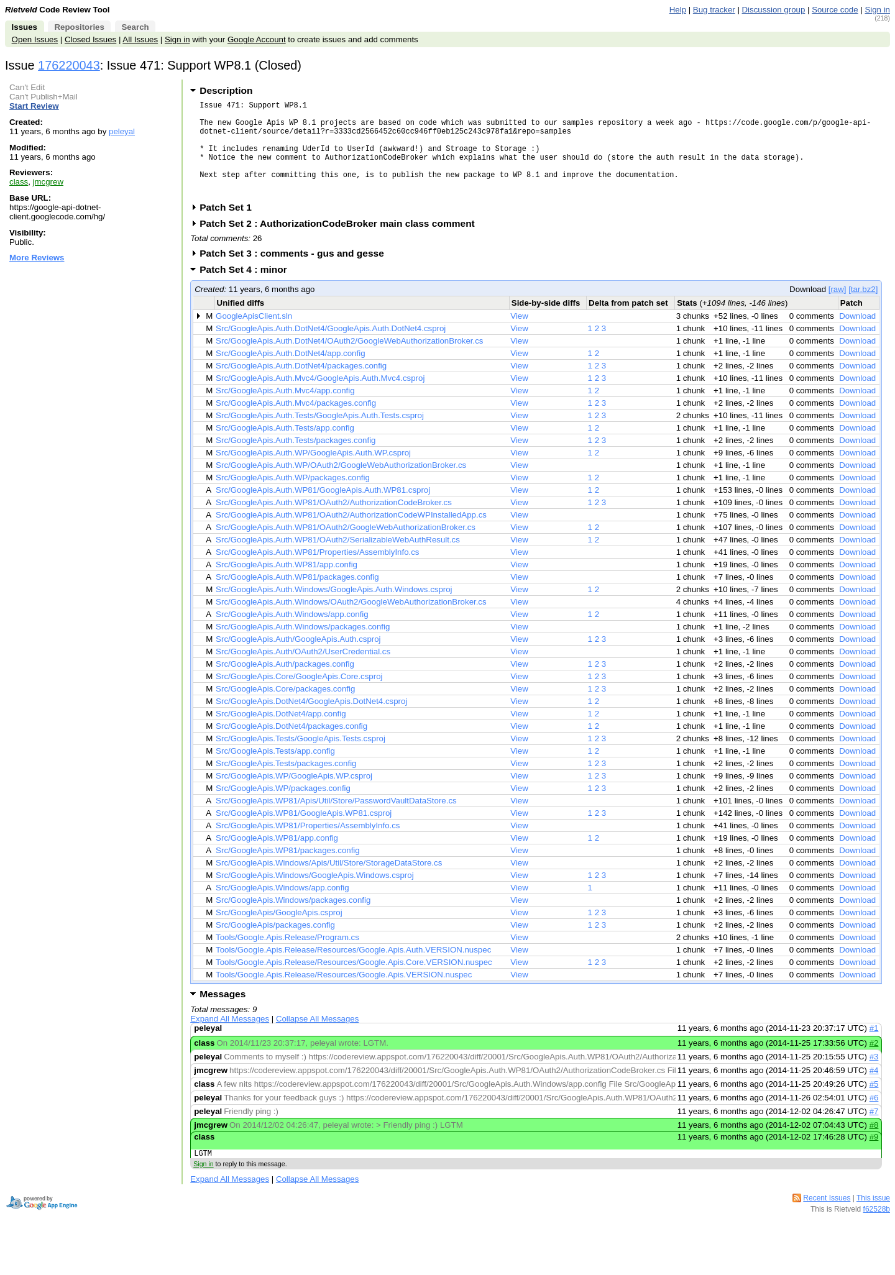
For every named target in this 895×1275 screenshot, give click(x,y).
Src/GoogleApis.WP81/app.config (277, 858)
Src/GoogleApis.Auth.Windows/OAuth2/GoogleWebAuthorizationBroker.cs (351, 622)
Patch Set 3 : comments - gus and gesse (296, 273)
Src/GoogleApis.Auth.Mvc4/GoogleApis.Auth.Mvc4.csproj (320, 398)
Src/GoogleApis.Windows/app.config (282, 908)
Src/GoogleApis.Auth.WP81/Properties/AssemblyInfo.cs (317, 572)
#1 (874, 1048)
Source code (835, 9)
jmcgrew (48, 181)
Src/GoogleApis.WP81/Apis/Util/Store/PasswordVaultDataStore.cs (336, 821)
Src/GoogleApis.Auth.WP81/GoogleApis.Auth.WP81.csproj (323, 510)
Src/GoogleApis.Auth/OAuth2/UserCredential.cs (303, 672)
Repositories (79, 27)
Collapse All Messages (317, 1039)
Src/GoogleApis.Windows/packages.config (293, 920)
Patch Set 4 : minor (247, 290)
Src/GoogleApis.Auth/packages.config (285, 684)
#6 (874, 1118)
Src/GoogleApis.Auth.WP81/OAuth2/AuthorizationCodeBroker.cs (334, 523)
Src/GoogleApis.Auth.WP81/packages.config (297, 597)
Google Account (256, 39)
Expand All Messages (229, 1039)
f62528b (876, 1231)
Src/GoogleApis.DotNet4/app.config (281, 734)
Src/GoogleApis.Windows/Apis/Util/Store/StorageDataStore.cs (329, 883)
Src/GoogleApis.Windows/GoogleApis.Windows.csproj (315, 895)
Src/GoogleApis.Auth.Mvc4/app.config (285, 411)
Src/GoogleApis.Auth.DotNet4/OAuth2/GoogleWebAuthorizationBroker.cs (349, 361)
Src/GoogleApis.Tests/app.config (275, 771)
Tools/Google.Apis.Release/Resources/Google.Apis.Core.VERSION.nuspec (354, 982)
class (18, 181)
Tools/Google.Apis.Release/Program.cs (287, 957)
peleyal (122, 131)
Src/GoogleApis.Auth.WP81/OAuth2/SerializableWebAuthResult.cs (338, 560)
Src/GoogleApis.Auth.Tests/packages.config (295, 460)
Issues (24, 27)
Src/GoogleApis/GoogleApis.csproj (279, 933)
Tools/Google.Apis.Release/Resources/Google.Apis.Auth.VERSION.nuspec (353, 970)
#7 (874, 1131)
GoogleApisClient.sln (254, 336)
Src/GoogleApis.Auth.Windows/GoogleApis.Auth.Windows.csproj (334, 610)
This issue (873, 1220)
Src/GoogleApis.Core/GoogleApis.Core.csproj (299, 696)
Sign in (877, 9)
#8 (874, 1145)
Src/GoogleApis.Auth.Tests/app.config (285, 448)
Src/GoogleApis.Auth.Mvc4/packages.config (296, 423)
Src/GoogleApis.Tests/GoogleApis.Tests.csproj (300, 759)
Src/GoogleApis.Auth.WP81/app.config (286, 585)
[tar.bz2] (863, 309)
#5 (874, 1104)
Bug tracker (714, 9)
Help (677, 9)
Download (857, 336)
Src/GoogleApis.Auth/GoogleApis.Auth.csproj (298, 659)
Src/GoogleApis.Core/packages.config (285, 709)
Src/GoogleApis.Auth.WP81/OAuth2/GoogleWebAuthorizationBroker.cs (345, 547)
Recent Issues (826, 1220)
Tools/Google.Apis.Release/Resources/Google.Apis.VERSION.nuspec (344, 995)
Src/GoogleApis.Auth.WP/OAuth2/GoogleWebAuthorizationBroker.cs (341, 485)
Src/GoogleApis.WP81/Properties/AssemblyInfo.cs (308, 846)
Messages (223, 1014)
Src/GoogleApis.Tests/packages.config (286, 783)
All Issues (140, 39)
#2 (874, 1063)
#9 (874, 1157)
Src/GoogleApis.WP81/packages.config (288, 870)
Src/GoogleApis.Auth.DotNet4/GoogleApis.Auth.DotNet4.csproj (331, 349)
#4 (874, 1090)
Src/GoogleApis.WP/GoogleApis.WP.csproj (294, 796)
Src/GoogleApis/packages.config (275, 945)
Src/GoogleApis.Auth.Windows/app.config (292, 634)
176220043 (69, 65)
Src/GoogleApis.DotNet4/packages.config (291, 746)
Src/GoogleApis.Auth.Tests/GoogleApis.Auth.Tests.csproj (320, 436)
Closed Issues (90, 39)
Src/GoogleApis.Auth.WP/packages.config (293, 498)
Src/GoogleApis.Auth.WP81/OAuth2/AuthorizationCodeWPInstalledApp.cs (351, 535)
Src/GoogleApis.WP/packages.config (283, 808)
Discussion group (774, 9)
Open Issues (35, 39)
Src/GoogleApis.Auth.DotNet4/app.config (290, 373)
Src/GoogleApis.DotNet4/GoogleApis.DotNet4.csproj (311, 721)
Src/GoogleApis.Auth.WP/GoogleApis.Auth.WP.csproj (313, 473)
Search (135, 27)
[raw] (837, 309)
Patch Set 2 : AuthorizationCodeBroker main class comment (341, 244)
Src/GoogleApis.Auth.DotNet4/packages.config (301, 386)
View (519, 336)
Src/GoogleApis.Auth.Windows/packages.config (303, 647)
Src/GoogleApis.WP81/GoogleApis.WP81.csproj (304, 833)
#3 (874, 1077)
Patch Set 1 (230, 227)
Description (226, 90)
